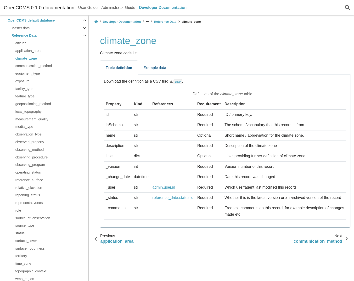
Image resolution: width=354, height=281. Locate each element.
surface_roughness (30, 248)
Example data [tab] (155, 67)
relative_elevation (28, 188)
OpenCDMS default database (31, 20)
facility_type (24, 89)
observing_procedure (31, 157)
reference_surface (29, 180)
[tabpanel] (225, 151)
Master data (20, 28)
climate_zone (26, 58)
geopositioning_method (33, 104)
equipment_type (27, 73)
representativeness (30, 203)
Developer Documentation (162, 8)
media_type (24, 127)
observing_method (29, 150)
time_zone (23, 263)
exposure (22, 81)
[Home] (96, 21)
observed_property (29, 142)
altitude (20, 43)
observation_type (28, 134)
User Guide (88, 8)
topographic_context (30, 271)
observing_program (30, 165)
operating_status (28, 172)
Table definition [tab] (119, 67)
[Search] (347, 8)
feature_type (24, 96)
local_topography (28, 111)
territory (21, 256)
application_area (28, 51)
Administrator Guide (118, 8)
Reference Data (24, 35)
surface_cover (26, 241)
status (19, 233)
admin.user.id (163, 187)
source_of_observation (32, 218)
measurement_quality (31, 119)
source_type (24, 225)
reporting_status (27, 195)
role (18, 210)
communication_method (33, 66)
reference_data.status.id (173, 198)
